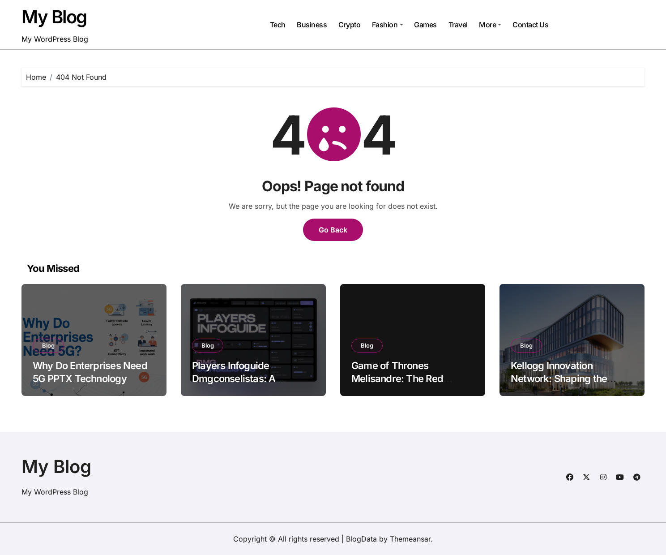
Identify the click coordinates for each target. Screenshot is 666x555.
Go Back (333, 229)
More (490, 24)
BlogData (361, 538)
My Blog (54, 17)
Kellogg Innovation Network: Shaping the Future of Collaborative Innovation (561, 385)
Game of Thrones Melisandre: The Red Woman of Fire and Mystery (397, 385)
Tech (278, 24)
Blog (48, 345)
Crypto (349, 24)
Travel (458, 24)
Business (312, 24)
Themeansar (410, 538)
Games (425, 24)
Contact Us (530, 24)
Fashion (387, 24)
